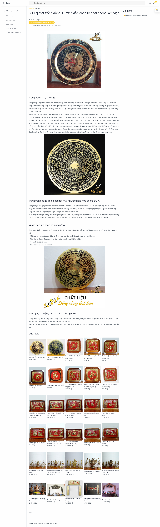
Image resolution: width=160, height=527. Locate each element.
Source (52, 523)
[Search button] (31, 3)
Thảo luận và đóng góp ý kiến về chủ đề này (41, 22)
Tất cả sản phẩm (10, 16)
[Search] (87, 3)
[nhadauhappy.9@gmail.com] (37, 20)
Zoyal (8, 3)
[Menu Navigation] (4, 3)
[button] (150, 3)
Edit (56, 523)
